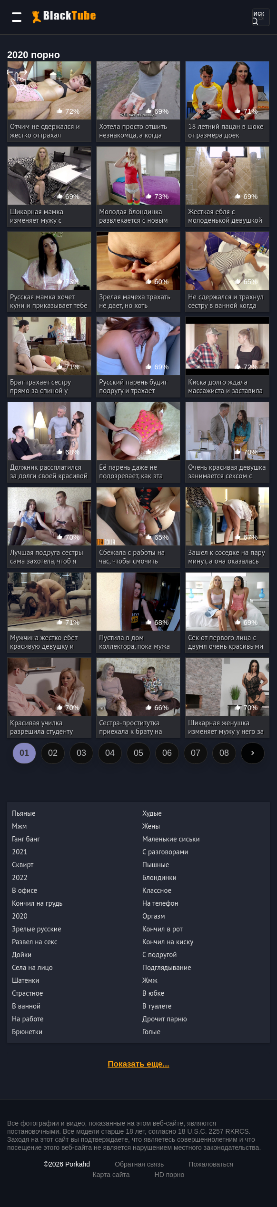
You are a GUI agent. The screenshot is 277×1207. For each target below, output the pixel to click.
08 (224, 753)
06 (167, 753)
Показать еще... (138, 1063)
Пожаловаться (210, 1164)
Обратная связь (139, 1164)
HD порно (170, 1174)
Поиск (254, 16)
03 (81, 753)
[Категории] (16, 17)
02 (53, 753)
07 (195, 753)
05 (138, 753)
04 (110, 753)
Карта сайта (111, 1174)
